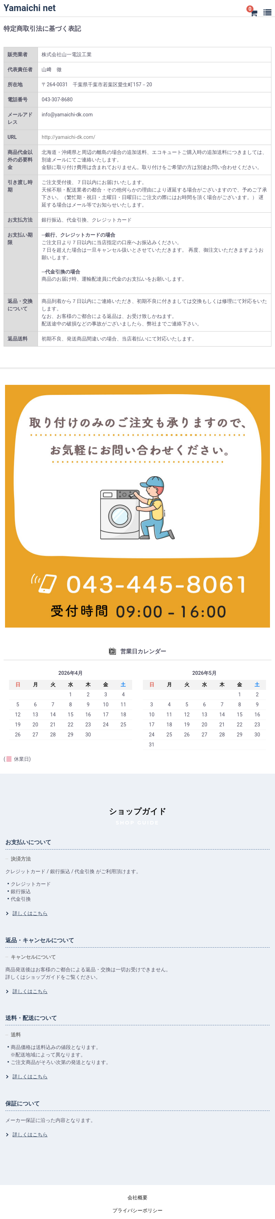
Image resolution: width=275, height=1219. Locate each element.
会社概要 (137, 1197)
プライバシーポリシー (137, 1210)
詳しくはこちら (30, 913)
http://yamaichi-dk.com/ (68, 137)
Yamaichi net (30, 8)
